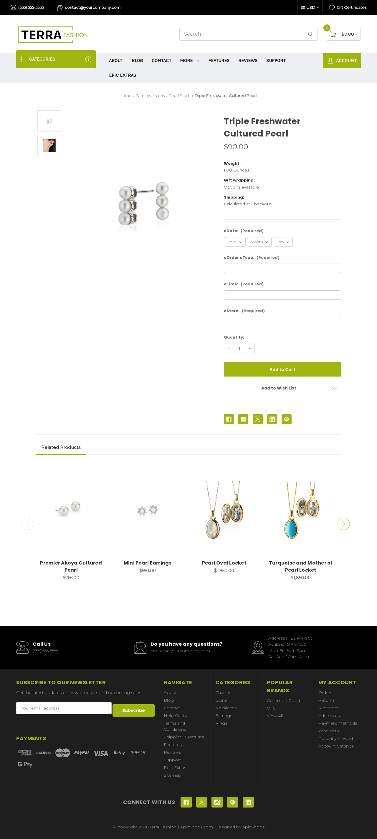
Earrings (223, 715)
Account (342, 61)
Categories (56, 59)
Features (218, 60)
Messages (328, 707)
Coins (221, 700)
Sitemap (172, 775)
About (116, 60)
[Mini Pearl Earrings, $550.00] (147, 510)
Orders (325, 692)
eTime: (244, 284)
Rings (221, 723)
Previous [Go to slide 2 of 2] (25, 524)
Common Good (283, 700)
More (189, 60)
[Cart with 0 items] (349, 34)
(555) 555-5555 (27, 8)
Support (275, 60)
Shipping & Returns (184, 737)
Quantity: (234, 337)
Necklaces (226, 707)
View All (275, 715)
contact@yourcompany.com (89, 8)
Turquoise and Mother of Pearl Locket (301, 566)
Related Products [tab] (60, 447)
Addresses (329, 715)
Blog (137, 60)
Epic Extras (122, 75)
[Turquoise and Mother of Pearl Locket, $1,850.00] (301, 510)
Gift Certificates (347, 8)
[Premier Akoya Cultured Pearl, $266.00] (71, 510)
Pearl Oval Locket (224, 563)
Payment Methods (337, 723)
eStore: (244, 311)
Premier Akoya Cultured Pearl (71, 566)
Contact (161, 60)
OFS (271, 708)
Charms (223, 692)
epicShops (253, 827)
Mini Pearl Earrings (148, 563)
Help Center (176, 715)
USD (310, 7)
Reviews (247, 60)
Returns (326, 700)
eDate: (244, 231)
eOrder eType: (252, 257)
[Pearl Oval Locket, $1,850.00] (224, 510)
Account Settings (336, 746)
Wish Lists (328, 730)
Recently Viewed (335, 738)
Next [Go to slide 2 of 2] (346, 524)
